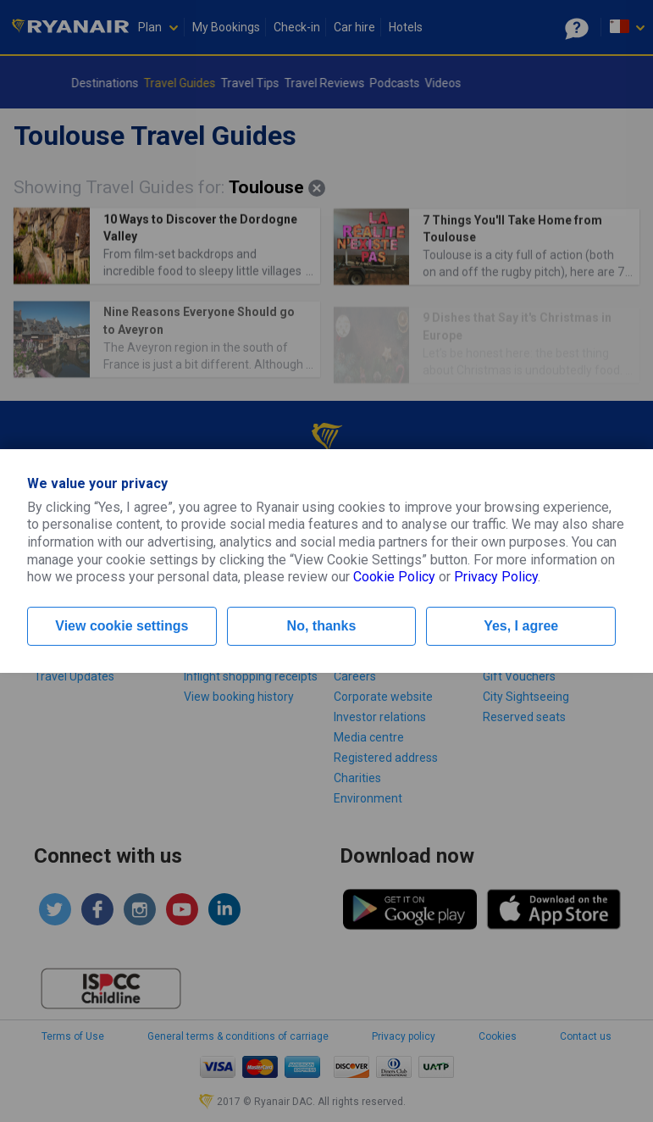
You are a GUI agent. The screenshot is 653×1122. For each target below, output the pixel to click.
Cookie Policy (394, 577)
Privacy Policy (496, 577)
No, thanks (322, 626)
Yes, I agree (521, 626)
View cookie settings (121, 626)
